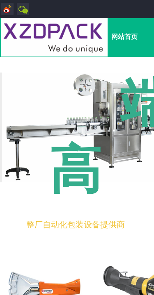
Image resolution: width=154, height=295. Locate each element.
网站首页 (124, 36)
